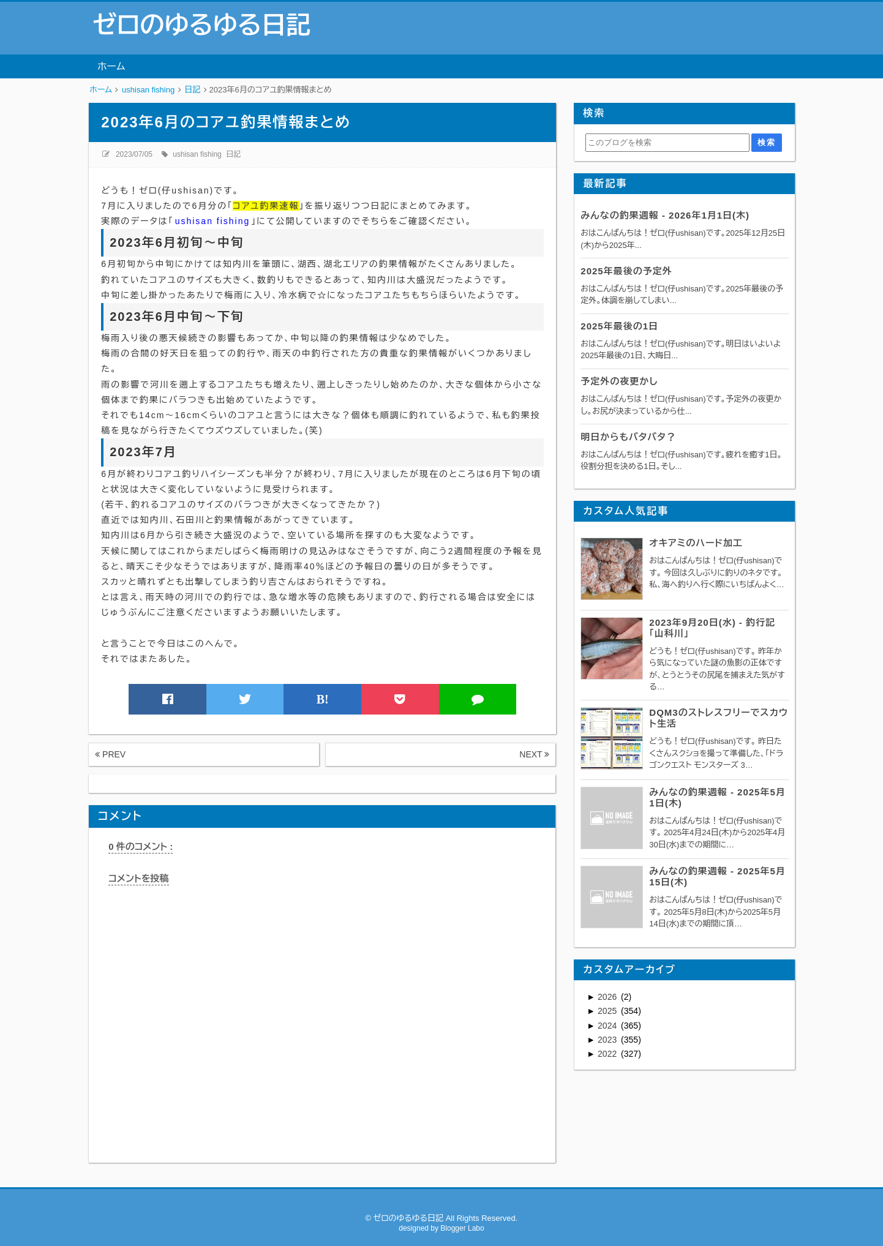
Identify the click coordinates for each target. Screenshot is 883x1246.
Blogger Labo (462, 1228)
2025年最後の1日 (619, 326)
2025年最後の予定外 (626, 271)
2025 (608, 1011)
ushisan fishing (197, 154)
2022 (608, 1054)
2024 (608, 1025)
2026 (608, 997)
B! (323, 699)
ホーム (111, 66)
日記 (233, 154)
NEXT (534, 754)
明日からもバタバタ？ (628, 437)
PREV (110, 754)
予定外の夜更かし (619, 381)
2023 (608, 1040)
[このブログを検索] (667, 142)
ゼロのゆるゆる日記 (201, 25)
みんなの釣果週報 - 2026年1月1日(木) (665, 215)
